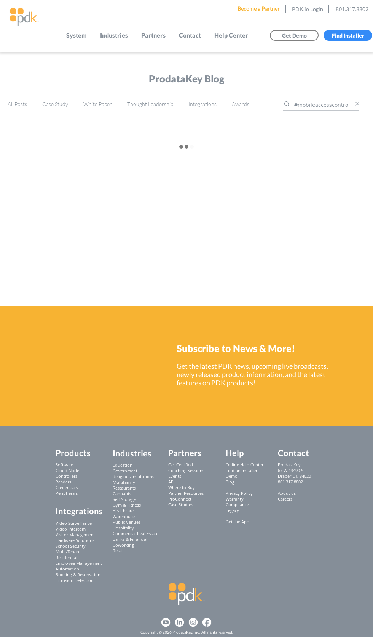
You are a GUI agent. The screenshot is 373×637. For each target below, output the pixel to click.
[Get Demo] (294, 35)
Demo (232, 476)
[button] (77, 35)
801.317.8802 (352, 9)
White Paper (97, 104)
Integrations (202, 104)
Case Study (55, 104)
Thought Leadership (150, 104)
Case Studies (180, 504)
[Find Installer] (348, 35)
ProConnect (179, 499)
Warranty (235, 499)
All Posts (17, 104)
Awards (240, 104)
